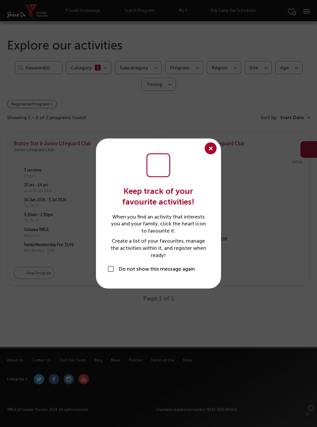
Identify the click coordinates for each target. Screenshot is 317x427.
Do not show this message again (157, 269)
